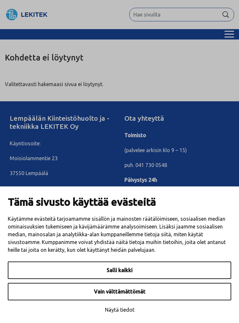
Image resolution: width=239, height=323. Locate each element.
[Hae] (226, 14)
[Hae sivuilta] (174, 14)
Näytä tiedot (119, 310)
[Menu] (229, 34)
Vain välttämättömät (119, 292)
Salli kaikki (119, 270)
